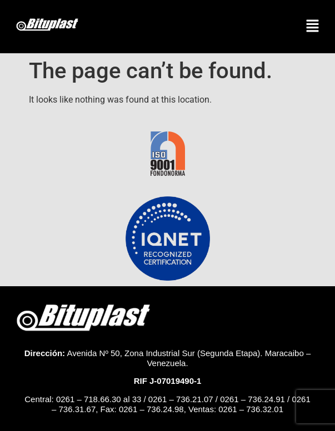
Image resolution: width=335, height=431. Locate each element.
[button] (313, 26)
